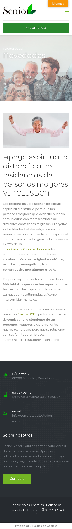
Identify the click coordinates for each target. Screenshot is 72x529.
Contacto (17, 479)
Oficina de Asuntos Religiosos (28, 249)
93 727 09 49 (54, 510)
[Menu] (67, 10)
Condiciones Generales (27, 505)
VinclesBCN (27, 314)
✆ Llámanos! (36, 28)
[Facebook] (36, 515)
